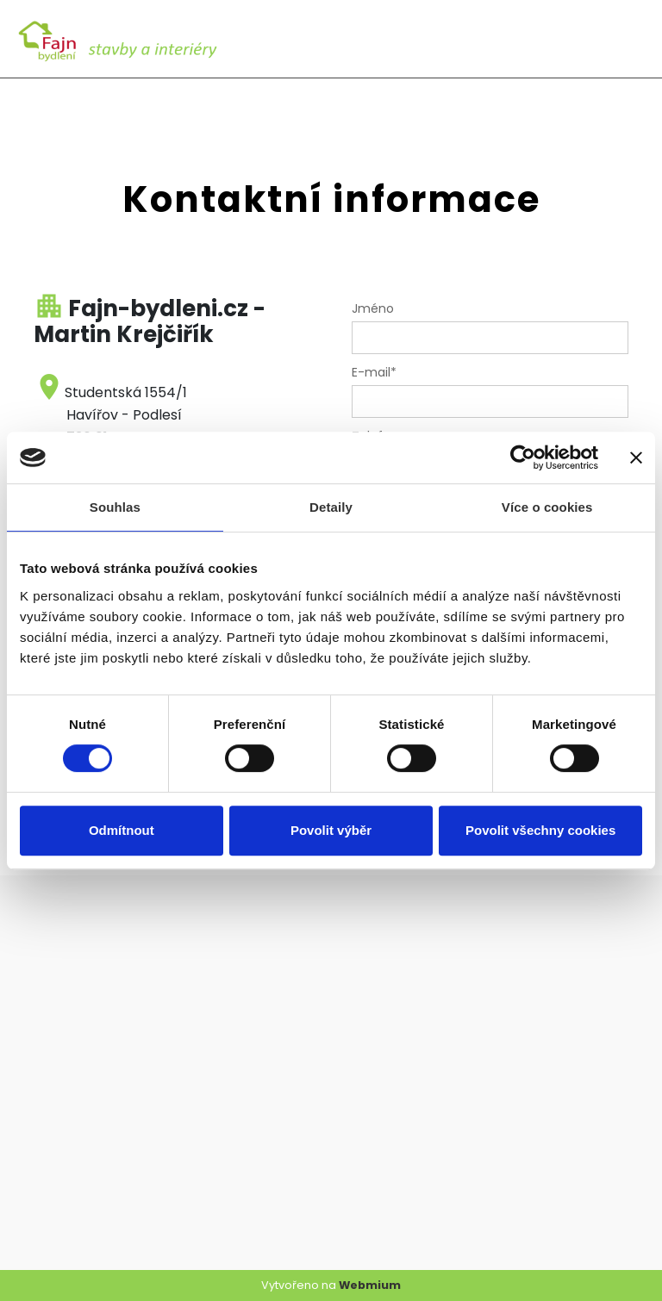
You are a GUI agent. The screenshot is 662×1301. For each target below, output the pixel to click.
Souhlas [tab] (115, 507)
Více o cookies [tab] (547, 507)
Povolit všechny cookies (540, 830)
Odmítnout (121, 830)
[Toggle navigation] (626, 39)
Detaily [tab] (331, 507)
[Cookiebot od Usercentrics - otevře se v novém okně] (522, 457)
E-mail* (374, 372)
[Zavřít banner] (636, 457)
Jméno (373, 308)
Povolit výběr (331, 830)
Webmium (370, 1285)
